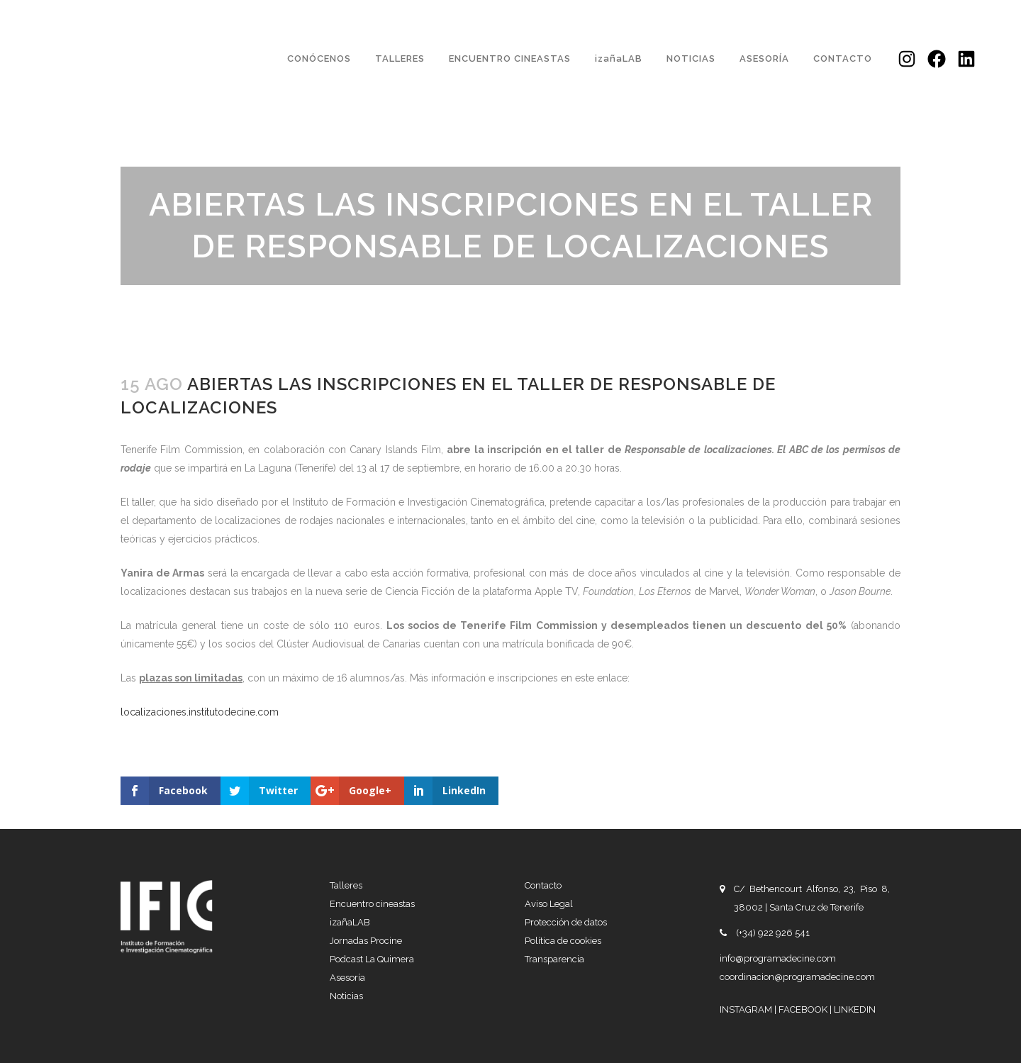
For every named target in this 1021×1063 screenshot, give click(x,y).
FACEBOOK (804, 1009)
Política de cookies (563, 940)
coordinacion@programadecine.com (797, 977)
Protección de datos (566, 922)
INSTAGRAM (747, 1009)
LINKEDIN (855, 1009)
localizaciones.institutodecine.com (200, 712)
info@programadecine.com (778, 958)
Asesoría (347, 977)
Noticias (346, 996)
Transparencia (554, 959)
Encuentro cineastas (372, 903)
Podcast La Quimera (372, 959)
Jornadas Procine (366, 940)
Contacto (543, 885)
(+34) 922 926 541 (773, 933)
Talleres (346, 885)
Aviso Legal (549, 903)
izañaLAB (350, 922)
